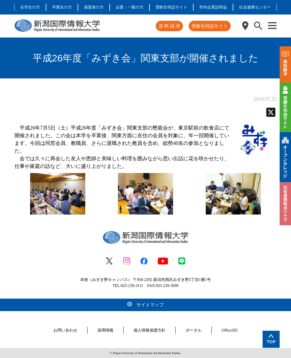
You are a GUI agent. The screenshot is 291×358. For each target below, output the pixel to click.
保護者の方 (94, 7)
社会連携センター (255, 7)
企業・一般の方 (130, 7)
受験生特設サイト (171, 7)
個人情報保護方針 (149, 330)
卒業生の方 (62, 7)
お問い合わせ (65, 330)
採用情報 (105, 330)
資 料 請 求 (169, 26)
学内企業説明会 (213, 7)
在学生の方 (30, 7)
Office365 (230, 330)
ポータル (193, 330)
